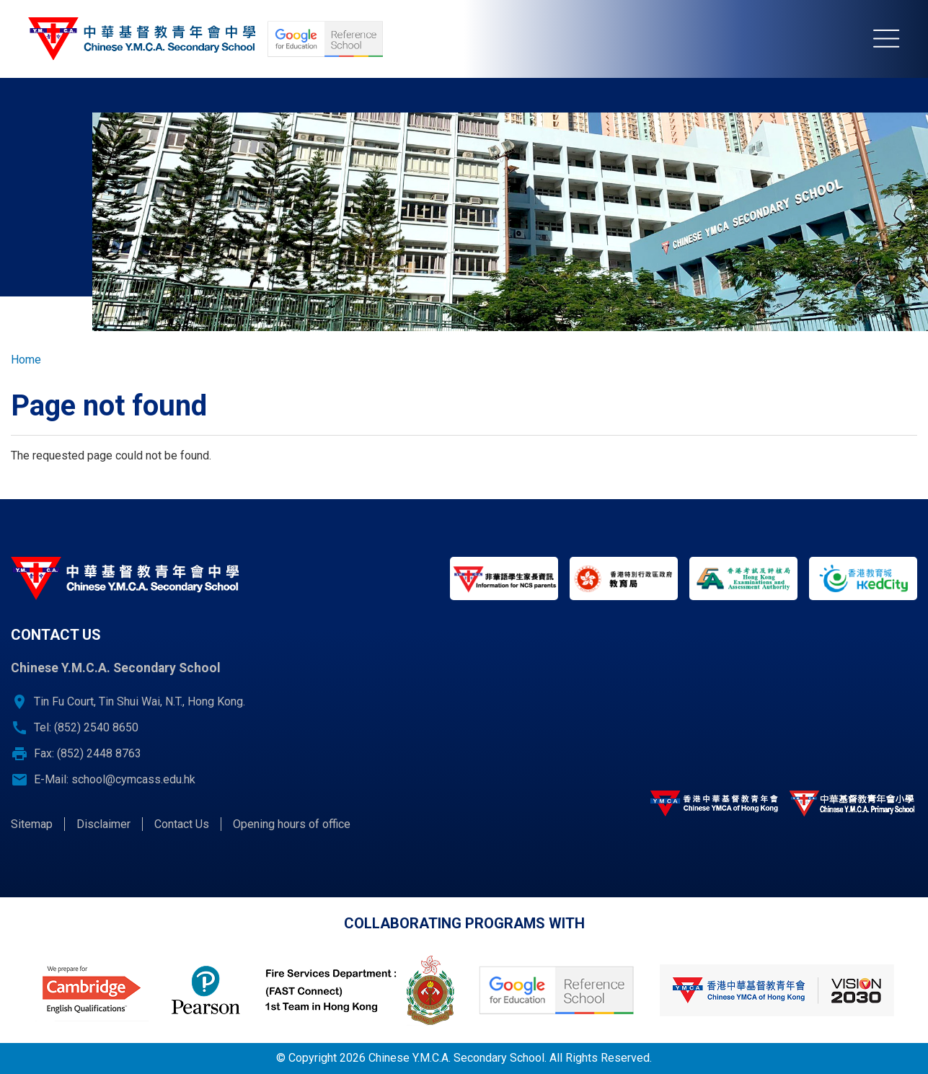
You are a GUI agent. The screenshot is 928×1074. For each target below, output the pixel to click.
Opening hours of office (291, 824)
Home (26, 359)
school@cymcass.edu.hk (133, 779)
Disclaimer (103, 824)
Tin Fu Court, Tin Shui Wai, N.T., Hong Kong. (139, 701)
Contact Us (181, 824)
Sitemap (32, 824)
